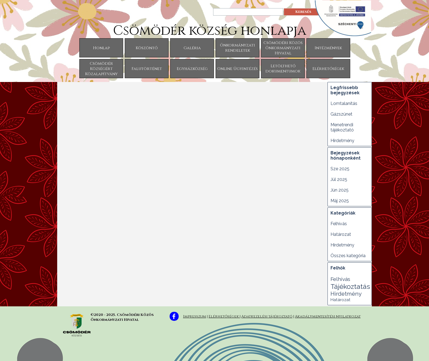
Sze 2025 (340, 168)
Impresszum (194, 316)
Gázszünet (341, 114)
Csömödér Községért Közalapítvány (101, 69)
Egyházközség (192, 68)
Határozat (341, 234)
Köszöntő (147, 48)
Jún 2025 (340, 190)
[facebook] (174, 316)
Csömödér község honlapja (209, 31)
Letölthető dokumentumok (282, 68)
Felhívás (339, 223)
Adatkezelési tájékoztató (266, 316)
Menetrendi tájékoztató (342, 127)
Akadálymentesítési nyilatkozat (328, 316)
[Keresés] (248, 12)
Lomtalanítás (344, 103)
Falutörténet (147, 68)
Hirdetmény (342, 140)
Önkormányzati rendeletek (237, 48)
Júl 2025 (339, 179)
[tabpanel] (277, 315)
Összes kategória (348, 255)
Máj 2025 (340, 200)
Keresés (303, 11)
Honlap (101, 48)
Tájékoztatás (350, 286)
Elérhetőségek (328, 68)
